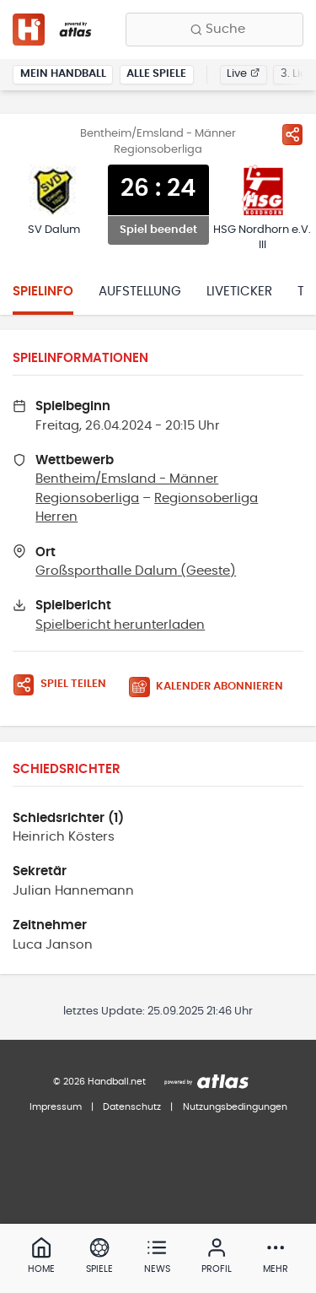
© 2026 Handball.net (99, 1081)
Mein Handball (63, 73)
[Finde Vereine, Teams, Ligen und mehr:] (214, 29)
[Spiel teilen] (292, 134)
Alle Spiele (156, 73)
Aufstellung (140, 291)
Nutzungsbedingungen (235, 1107)
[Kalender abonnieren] (212, 687)
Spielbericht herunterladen (120, 625)
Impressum (55, 1107)
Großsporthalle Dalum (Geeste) (135, 571)
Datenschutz (132, 1107)
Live (243, 74)
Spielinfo (43, 291)
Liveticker (239, 291)
